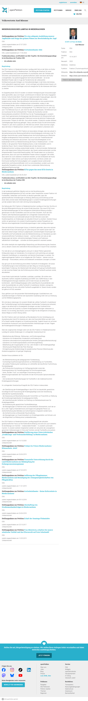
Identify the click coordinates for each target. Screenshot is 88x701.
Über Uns (78, 10)
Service (68, 10)
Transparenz (69, 685)
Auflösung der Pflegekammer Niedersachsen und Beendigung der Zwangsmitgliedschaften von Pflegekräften (27, 477)
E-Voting (68, 676)
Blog (41, 671)
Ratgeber (43, 685)
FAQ (66, 667)
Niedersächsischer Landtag (15, 29)
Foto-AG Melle (77, 42)
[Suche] (85, 10)
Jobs (42, 669)
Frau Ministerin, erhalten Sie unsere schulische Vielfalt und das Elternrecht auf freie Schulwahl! (27, 531)
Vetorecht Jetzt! (70, 678)
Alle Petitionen (45, 687)
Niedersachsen (38, 29)
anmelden (73, 2)
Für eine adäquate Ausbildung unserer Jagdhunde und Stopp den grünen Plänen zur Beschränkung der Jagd (29, 37)
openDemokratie (70, 671)
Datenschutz (69, 689)
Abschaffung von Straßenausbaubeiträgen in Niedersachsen (19, 506)
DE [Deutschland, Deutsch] (82, 2)
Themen (43, 691)
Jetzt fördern (44, 655)
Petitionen (58, 10)
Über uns (43, 667)
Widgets (67, 669)
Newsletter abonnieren (13, 685)
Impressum (68, 691)
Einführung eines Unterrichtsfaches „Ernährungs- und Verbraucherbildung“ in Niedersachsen (27, 433)
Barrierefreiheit (70, 693)
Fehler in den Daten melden (72, 80)
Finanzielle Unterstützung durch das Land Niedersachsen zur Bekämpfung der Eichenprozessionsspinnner (27, 461)
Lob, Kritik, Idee (45, 676)
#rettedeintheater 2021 (33, 50)
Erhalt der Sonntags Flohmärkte (37, 518)
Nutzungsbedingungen (72, 687)
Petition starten (42, 10)
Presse (42, 673)
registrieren (63, 2)
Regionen (43, 693)
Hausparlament (70, 673)
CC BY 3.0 (68, 42)
